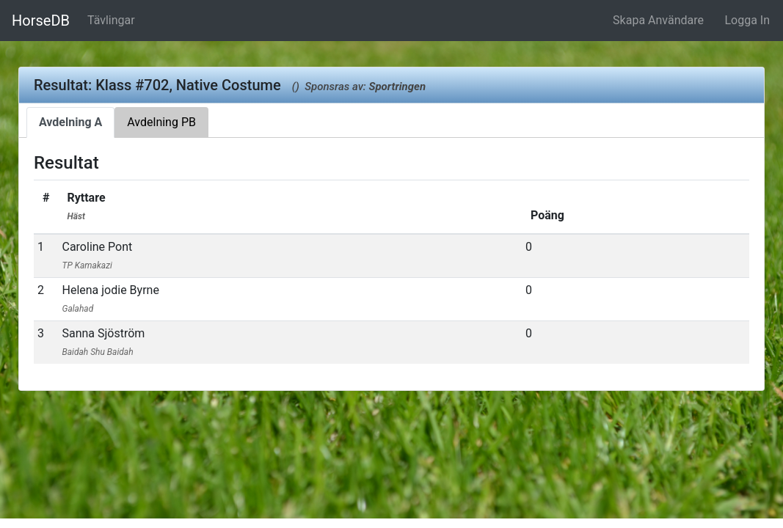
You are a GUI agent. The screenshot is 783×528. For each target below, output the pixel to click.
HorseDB (41, 20)
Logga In (747, 20)
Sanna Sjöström (103, 341)
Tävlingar (111, 20)
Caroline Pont (97, 255)
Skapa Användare (658, 20)
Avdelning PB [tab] (161, 122)
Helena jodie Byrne (110, 298)
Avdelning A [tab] (70, 122)
